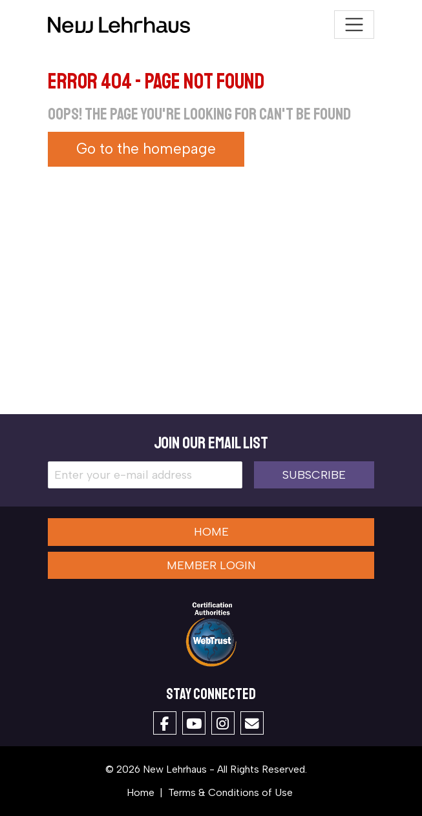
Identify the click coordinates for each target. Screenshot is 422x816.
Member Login (211, 565)
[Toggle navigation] (354, 24)
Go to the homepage (146, 149)
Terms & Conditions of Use (230, 792)
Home (211, 532)
